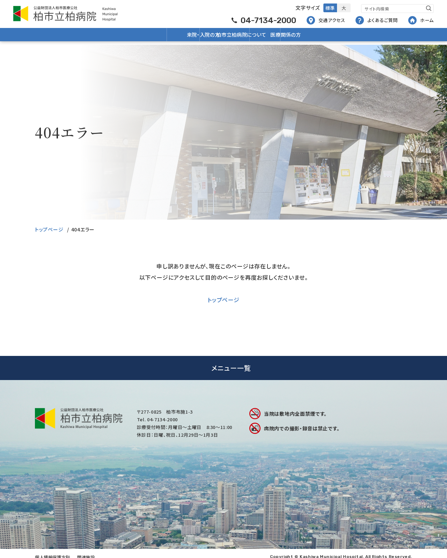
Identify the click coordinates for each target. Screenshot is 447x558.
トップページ (49, 229)
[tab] (223, 368)
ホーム (421, 20)
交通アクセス (326, 20)
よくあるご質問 (377, 20)
